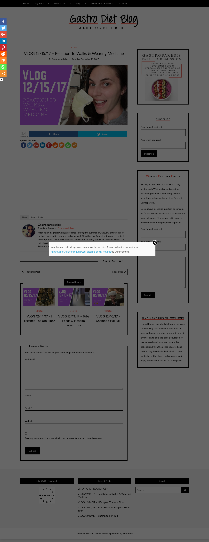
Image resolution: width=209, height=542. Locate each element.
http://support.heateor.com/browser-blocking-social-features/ (81, 251)
